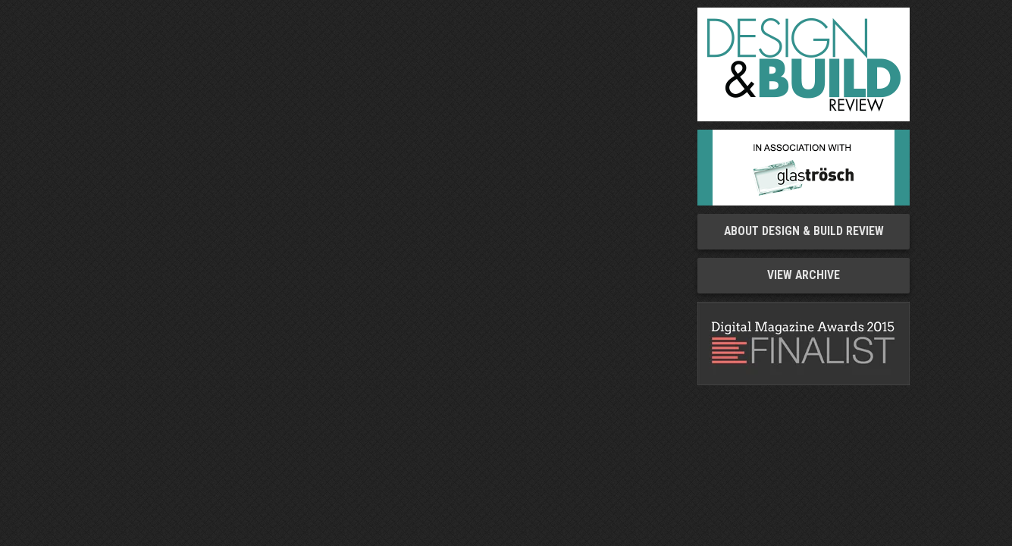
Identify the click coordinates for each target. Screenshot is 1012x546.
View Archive (803, 275)
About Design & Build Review (804, 231)
